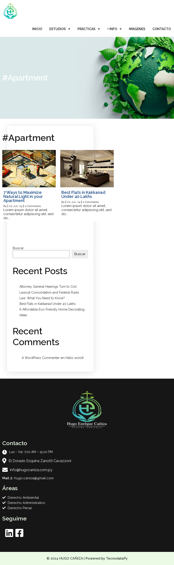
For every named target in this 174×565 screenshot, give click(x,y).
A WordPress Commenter (41, 358)
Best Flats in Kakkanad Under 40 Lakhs (47, 304)
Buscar (18, 248)
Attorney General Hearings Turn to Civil (48, 286)
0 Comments (33, 206)
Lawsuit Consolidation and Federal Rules (49, 292)
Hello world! (74, 358)
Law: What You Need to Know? (42, 298)
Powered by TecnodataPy (106, 558)
